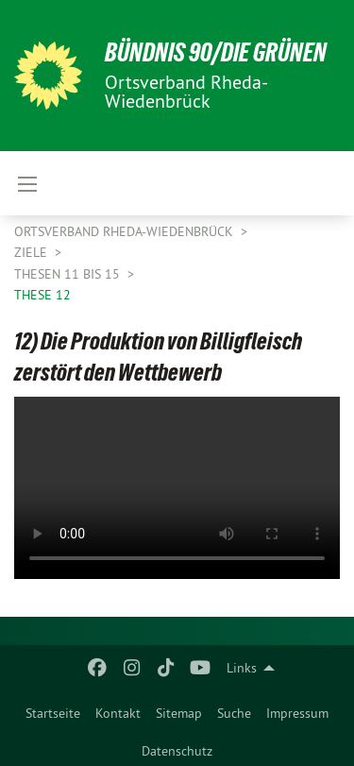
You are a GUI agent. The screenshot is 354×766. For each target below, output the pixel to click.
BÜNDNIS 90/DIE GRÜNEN (216, 52)
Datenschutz (177, 750)
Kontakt (118, 713)
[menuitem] (52, 709)
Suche (234, 713)
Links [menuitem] (242, 667)
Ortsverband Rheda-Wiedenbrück (125, 231)
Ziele (32, 252)
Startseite (52, 713)
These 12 (42, 294)
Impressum (297, 713)
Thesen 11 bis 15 (69, 273)
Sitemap (179, 713)
